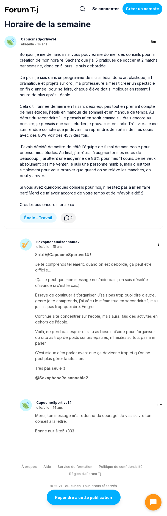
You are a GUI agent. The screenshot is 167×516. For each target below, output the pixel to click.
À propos (29, 467)
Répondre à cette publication (83, 497)
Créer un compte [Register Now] (142, 8)
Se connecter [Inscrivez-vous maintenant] (105, 8)
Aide (47, 467)
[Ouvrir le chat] (153, 502)
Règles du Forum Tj (85, 474)
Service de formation (75, 467)
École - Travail (38, 217)
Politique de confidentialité (121, 467)
